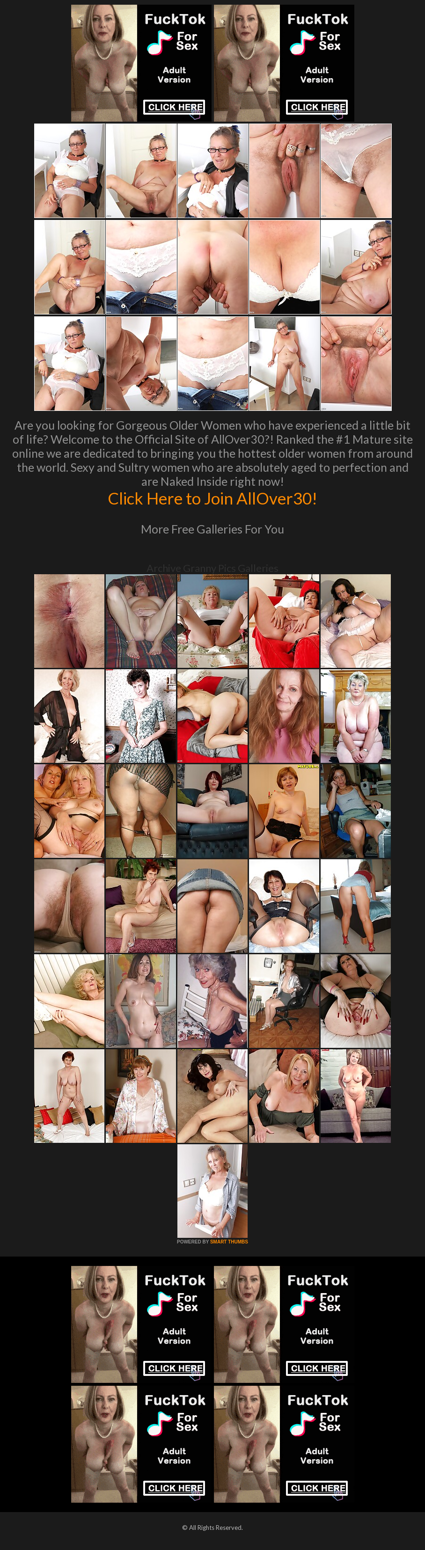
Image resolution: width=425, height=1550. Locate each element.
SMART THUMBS (229, 1241)
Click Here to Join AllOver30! (212, 498)
